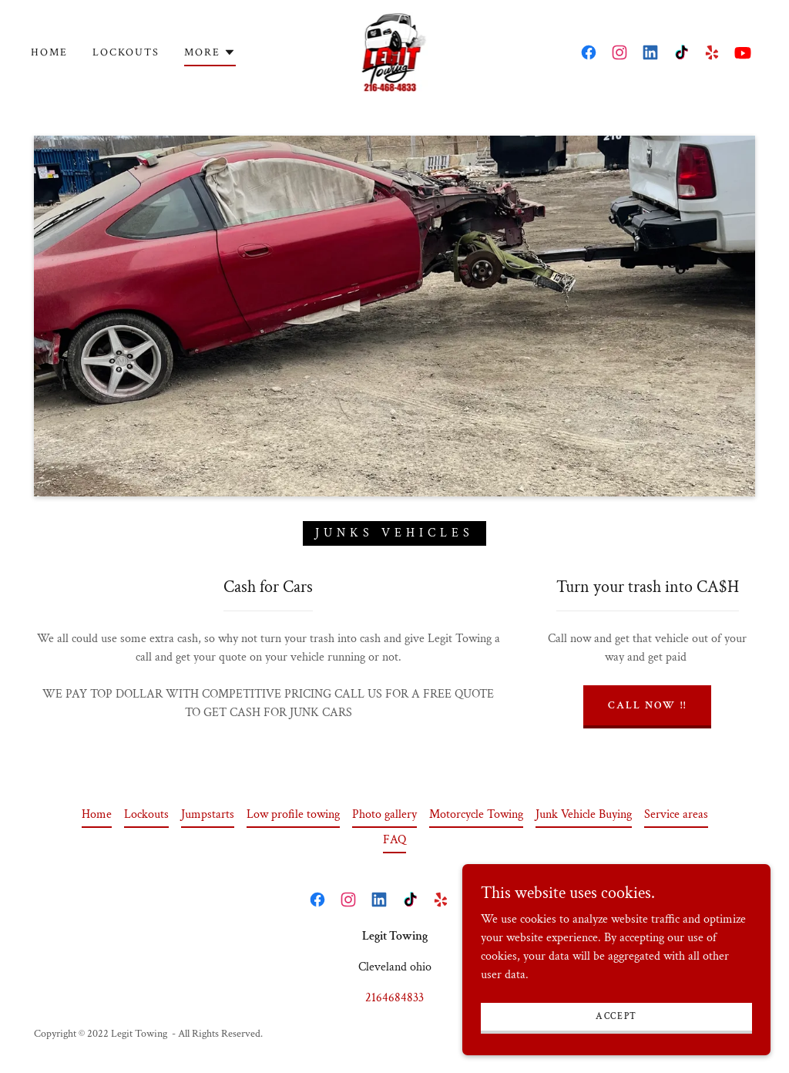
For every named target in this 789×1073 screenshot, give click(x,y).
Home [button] (97, 814)
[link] (395, 51)
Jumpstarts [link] (207, 814)
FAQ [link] (394, 840)
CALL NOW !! (647, 705)
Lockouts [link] (125, 52)
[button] (210, 54)
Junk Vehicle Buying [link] (584, 814)
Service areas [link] (676, 814)
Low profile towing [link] (293, 814)
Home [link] (49, 52)
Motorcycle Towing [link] (476, 814)
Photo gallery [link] (384, 814)
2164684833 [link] (394, 998)
